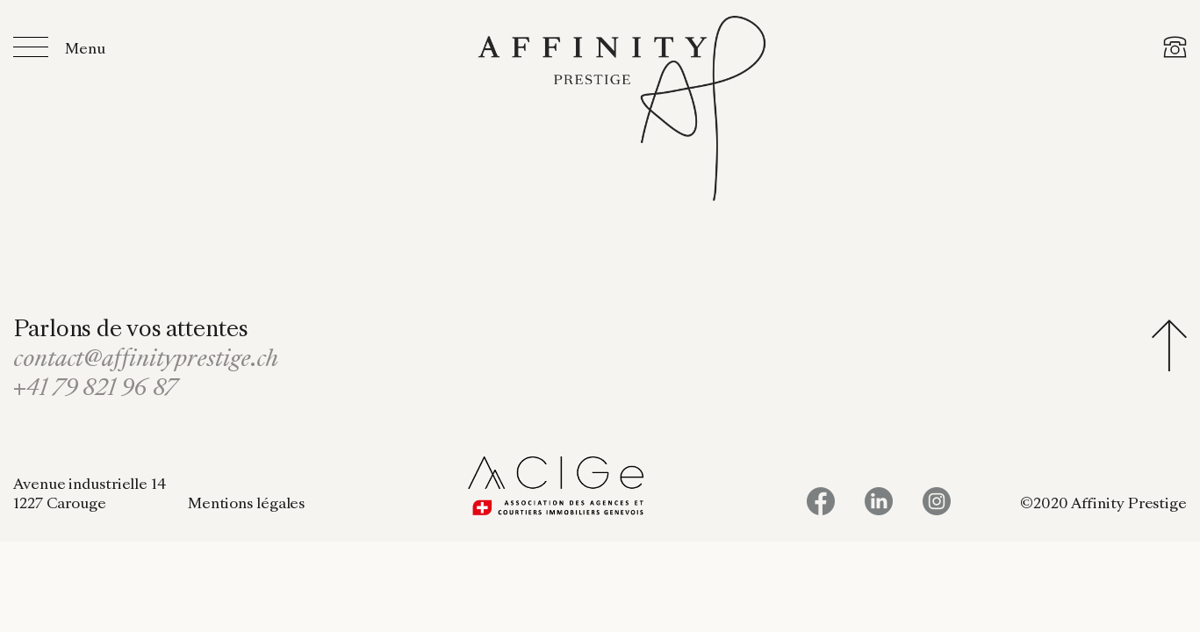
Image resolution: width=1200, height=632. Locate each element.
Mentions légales (246, 505)
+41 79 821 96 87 (95, 389)
